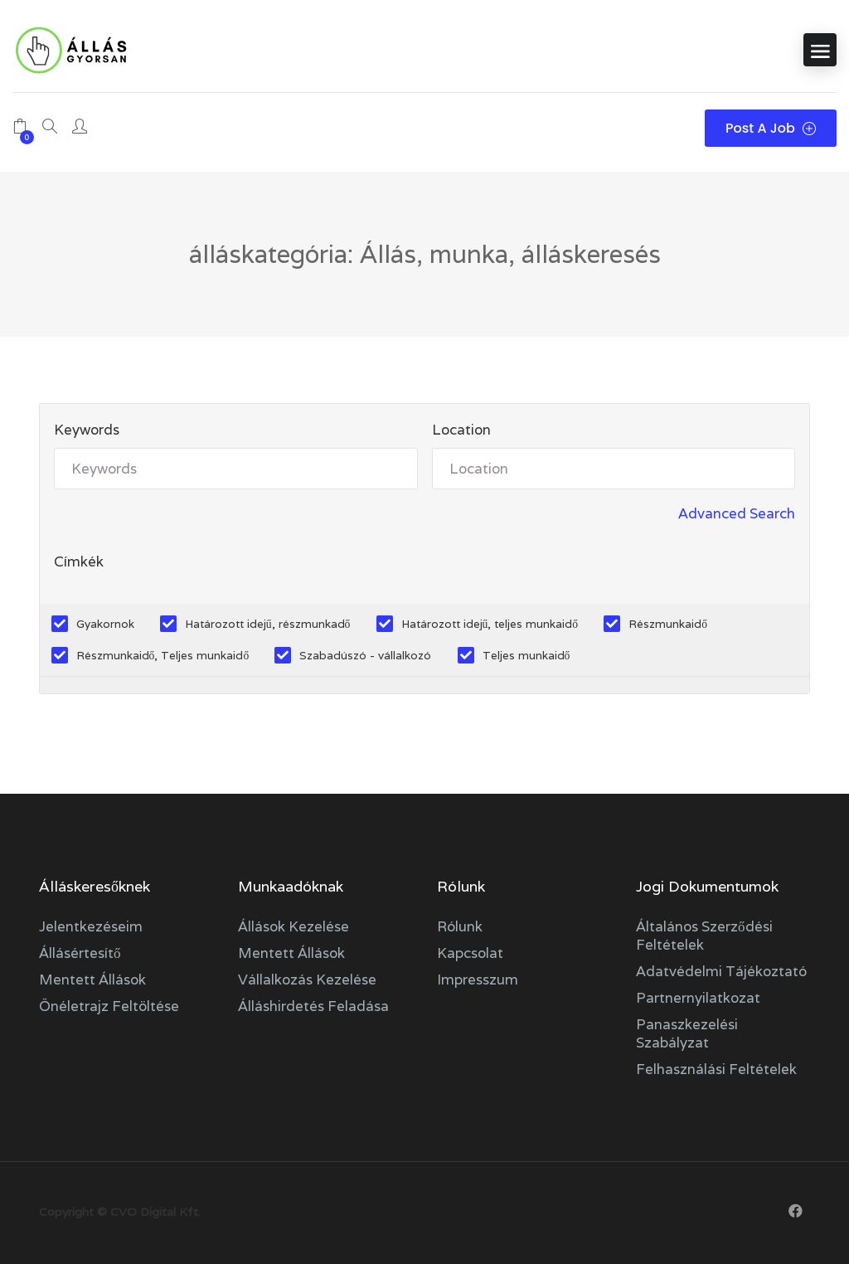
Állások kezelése (293, 926)
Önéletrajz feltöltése (109, 1006)
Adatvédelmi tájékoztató (721, 971)
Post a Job (770, 128)
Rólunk (460, 926)
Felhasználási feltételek (716, 1069)
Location (461, 430)
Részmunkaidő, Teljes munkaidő (163, 655)
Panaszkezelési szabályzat (687, 1033)
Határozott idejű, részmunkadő (268, 623)
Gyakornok (105, 623)
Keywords (86, 430)
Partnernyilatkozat (698, 998)
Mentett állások (92, 979)
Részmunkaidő (667, 623)
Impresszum (477, 979)
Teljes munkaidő (526, 655)
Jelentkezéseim (91, 926)
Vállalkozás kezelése (307, 979)
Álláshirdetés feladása (313, 1006)
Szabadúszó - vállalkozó (365, 655)
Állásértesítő (80, 953)
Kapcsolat (470, 953)
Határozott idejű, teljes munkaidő (490, 623)
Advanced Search (736, 513)
